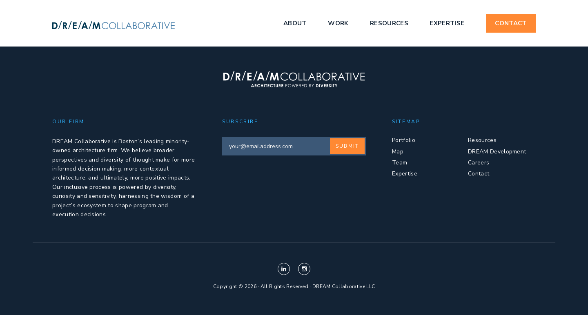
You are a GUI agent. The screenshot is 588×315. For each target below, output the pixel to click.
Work (338, 23)
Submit (347, 146)
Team (399, 162)
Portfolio (403, 140)
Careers (478, 162)
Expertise (447, 23)
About (295, 23)
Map (397, 151)
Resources (389, 23)
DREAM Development (497, 151)
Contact (510, 23)
